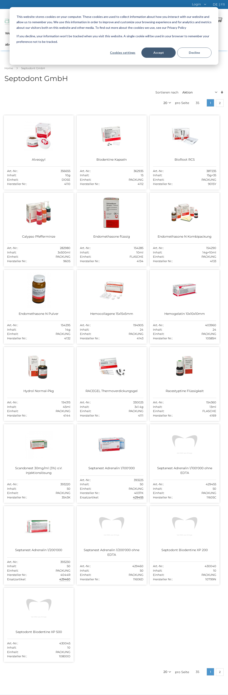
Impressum (212, 690)
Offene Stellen (88, 579)
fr (223, 4)
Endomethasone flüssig (29, 235)
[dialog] (114, 36)
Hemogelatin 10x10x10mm (29, 317)
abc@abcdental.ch (165, 600)
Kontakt (83, 586)
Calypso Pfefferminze (191, 159)
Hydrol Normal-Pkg (83, 317)
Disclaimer (192, 690)
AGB (156, 690)
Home (9, 68)
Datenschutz (172, 690)
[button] (200, 4)
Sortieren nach (166, 92)
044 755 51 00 (161, 595)
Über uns (84, 565)
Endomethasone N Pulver (137, 235)
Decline (194, 52)
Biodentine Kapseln (83, 159)
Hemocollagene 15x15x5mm (191, 235)
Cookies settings (122, 52)
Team (81, 572)
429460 (208, 431)
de (215, 4)
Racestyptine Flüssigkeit (192, 317)
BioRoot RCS (137, 159)
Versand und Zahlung (94, 593)
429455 (101, 431)
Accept (158, 52)
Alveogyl (29, 159)
